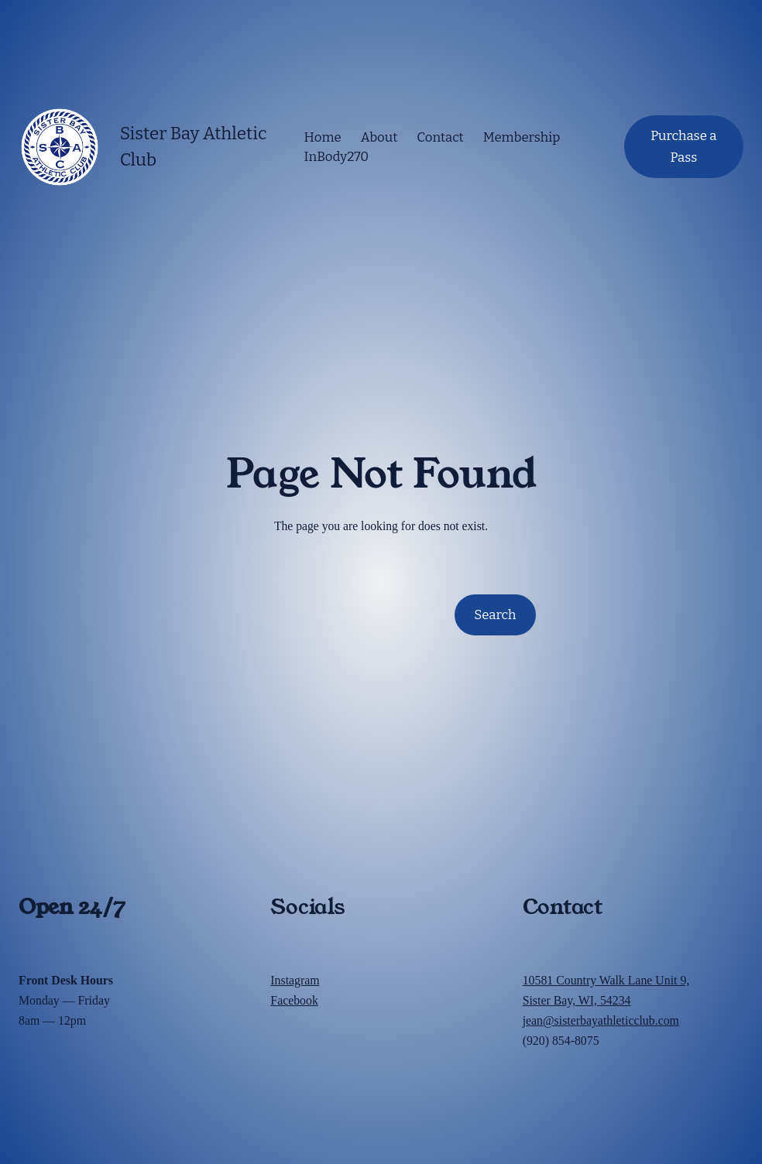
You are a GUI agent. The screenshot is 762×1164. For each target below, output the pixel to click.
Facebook (294, 1000)
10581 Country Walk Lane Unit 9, (606, 980)
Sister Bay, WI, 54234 (577, 1000)
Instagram (294, 980)
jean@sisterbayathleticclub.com (601, 1020)
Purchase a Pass (683, 146)
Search (495, 614)
